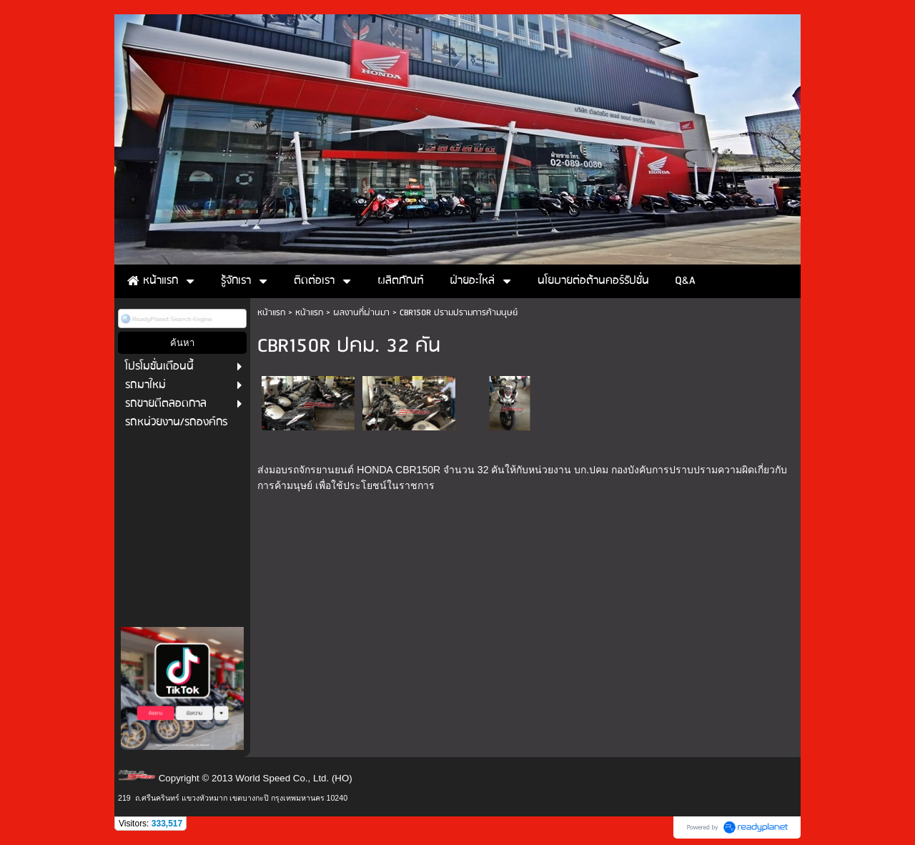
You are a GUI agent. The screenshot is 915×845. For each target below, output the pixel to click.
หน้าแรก (271, 312)
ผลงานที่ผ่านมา (361, 312)
